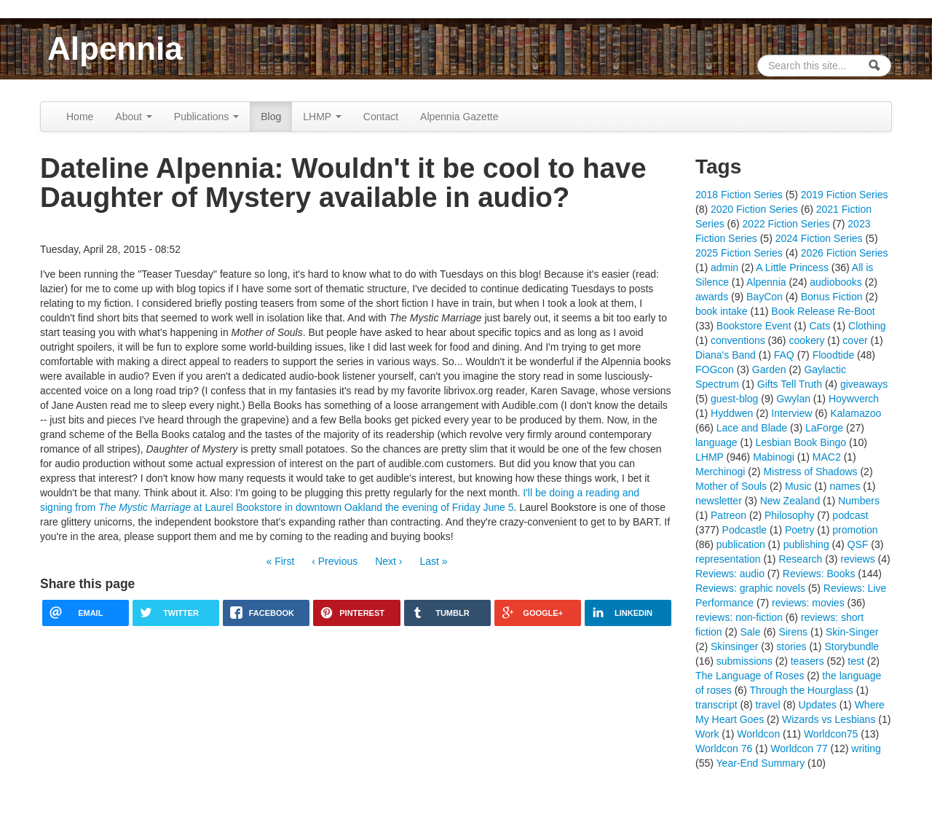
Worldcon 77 (798, 748)
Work (707, 734)
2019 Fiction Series (844, 194)
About (133, 116)
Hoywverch (854, 398)
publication (740, 544)
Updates (818, 705)
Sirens (792, 632)
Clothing (866, 326)
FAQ (784, 355)
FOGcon (714, 369)
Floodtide (834, 355)
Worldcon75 (831, 734)
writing (865, 748)
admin (724, 267)
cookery (806, 340)
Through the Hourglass (801, 690)
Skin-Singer (852, 632)
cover (854, 340)
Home (79, 116)
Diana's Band (725, 355)
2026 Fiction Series (844, 253)
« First (280, 561)
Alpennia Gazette (459, 116)
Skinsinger (734, 646)
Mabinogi (773, 457)
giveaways (864, 384)
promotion (854, 530)
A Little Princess (792, 267)
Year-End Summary (760, 763)
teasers (807, 661)
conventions (738, 340)
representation (728, 559)
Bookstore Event (753, 326)
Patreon (728, 515)
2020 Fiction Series (754, 209)
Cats (819, 326)
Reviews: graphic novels (750, 588)
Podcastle (744, 530)
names (844, 486)
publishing (806, 544)
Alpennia (115, 48)
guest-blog (734, 398)
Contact (380, 116)
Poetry (799, 530)
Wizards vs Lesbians (828, 719)
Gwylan (793, 398)
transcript (716, 705)
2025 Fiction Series (739, 253)
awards (711, 296)
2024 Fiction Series (819, 238)
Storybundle (851, 646)
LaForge (824, 428)
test (856, 661)
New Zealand (790, 501)
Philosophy (790, 515)
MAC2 (827, 457)
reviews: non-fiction (739, 617)
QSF (858, 544)
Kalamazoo (855, 413)
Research (800, 559)
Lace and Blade (751, 428)
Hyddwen (732, 413)
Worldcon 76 (723, 748)
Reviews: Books (819, 573)
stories (791, 646)
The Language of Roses (749, 675)
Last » (433, 561)
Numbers (859, 501)
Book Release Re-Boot (822, 311)
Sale (750, 632)
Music (798, 486)
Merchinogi (720, 471)
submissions (744, 661)
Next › (388, 561)
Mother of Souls (731, 486)
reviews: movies (808, 603)
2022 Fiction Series (786, 224)
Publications (206, 116)
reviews (857, 559)
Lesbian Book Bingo (801, 442)
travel (767, 705)
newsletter (718, 501)
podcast (850, 515)
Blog (271, 116)
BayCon (764, 296)
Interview (791, 413)
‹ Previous (335, 561)
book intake (721, 311)
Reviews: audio (730, 573)
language (716, 442)
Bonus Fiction (832, 296)
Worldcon (758, 734)
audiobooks (836, 282)
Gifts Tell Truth (789, 384)
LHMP (322, 116)
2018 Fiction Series (739, 194)
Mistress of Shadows (810, 471)
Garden (769, 369)
